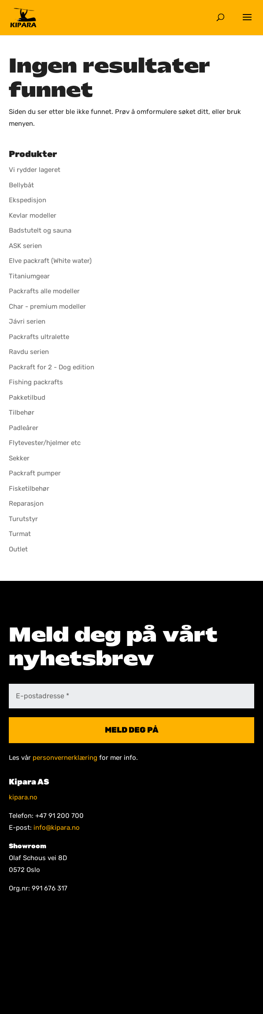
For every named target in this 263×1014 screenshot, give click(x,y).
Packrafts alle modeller (44, 291)
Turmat (20, 534)
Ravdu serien (29, 352)
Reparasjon (26, 503)
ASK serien (25, 246)
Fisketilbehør (29, 488)
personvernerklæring (65, 758)
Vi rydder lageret (34, 170)
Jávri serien (27, 321)
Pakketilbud (27, 397)
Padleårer (23, 428)
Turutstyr (23, 519)
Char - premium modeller (47, 306)
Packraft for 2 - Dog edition (51, 367)
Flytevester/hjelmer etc (45, 443)
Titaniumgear (29, 276)
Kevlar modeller (32, 215)
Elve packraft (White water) (50, 261)
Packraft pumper (35, 473)
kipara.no (23, 797)
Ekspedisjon (27, 200)
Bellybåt (21, 185)
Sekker (19, 458)
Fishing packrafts (36, 382)
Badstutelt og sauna (40, 230)
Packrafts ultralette (39, 337)
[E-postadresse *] (131, 696)
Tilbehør (21, 412)
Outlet (18, 549)
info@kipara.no (56, 828)
